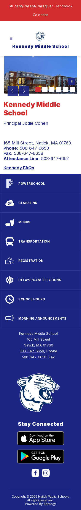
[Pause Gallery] (71, 82)
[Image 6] (72, 89)
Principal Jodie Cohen (25, 123)
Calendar (40, 15)
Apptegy (50, 504)
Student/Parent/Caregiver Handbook (40, 6)
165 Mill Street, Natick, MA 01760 (37, 143)
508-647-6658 (34, 357)
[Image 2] (45, 89)
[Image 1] (38, 89)
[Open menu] (11, 38)
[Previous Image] (13, 91)
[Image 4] (58, 89)
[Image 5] (65, 89)
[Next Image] (24, 91)
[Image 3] (51, 89)
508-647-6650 (32, 351)
